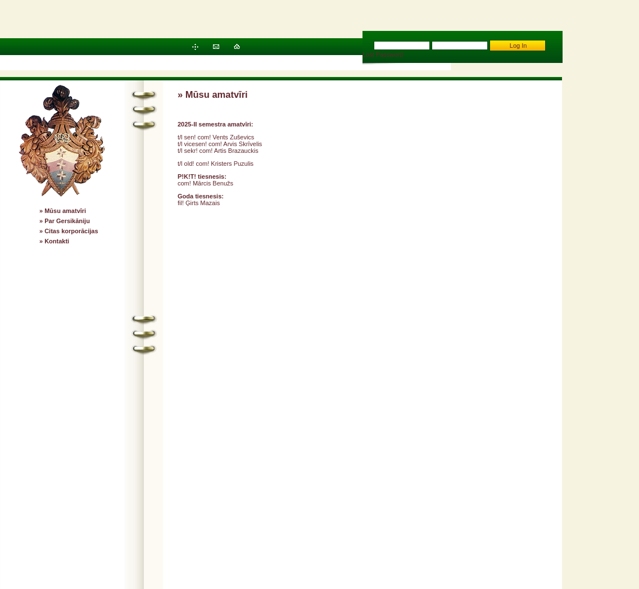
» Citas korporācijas (68, 231)
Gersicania (507, 517)
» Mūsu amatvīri (62, 210)
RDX (551, 530)
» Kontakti (54, 241)
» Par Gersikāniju (64, 221)
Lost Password (382, 54)
